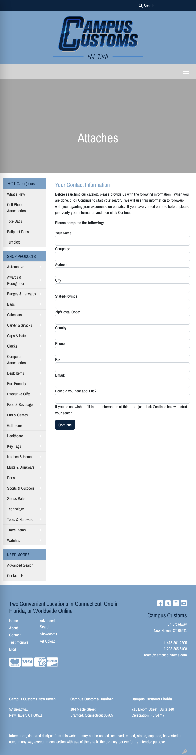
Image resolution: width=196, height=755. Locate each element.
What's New (16, 194)
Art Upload (47, 641)
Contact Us (15, 575)
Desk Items (15, 373)
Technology (15, 509)
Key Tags (14, 446)
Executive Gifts (19, 394)
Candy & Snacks (19, 325)
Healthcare (15, 436)
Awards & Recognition (16, 280)
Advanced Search (20, 565)
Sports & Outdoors (21, 488)
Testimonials (18, 642)
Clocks (12, 346)
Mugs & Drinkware (20, 467)
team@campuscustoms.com (165, 655)
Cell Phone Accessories (16, 207)
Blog (12, 649)
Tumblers (14, 242)
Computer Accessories (16, 359)
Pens (11, 477)
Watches (13, 540)
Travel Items (16, 530)
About (13, 628)
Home (13, 620)
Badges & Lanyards (21, 294)
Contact (15, 635)
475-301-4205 (177, 642)
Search (146, 5)
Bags (11, 304)
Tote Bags (14, 221)
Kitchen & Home (19, 456)
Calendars (14, 314)
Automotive (15, 267)
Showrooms (48, 634)
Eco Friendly (16, 383)
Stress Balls (16, 498)
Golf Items (15, 425)
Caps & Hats (16, 335)
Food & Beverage (20, 404)
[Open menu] (186, 72)
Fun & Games (17, 415)
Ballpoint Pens (18, 231)
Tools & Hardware (20, 519)
